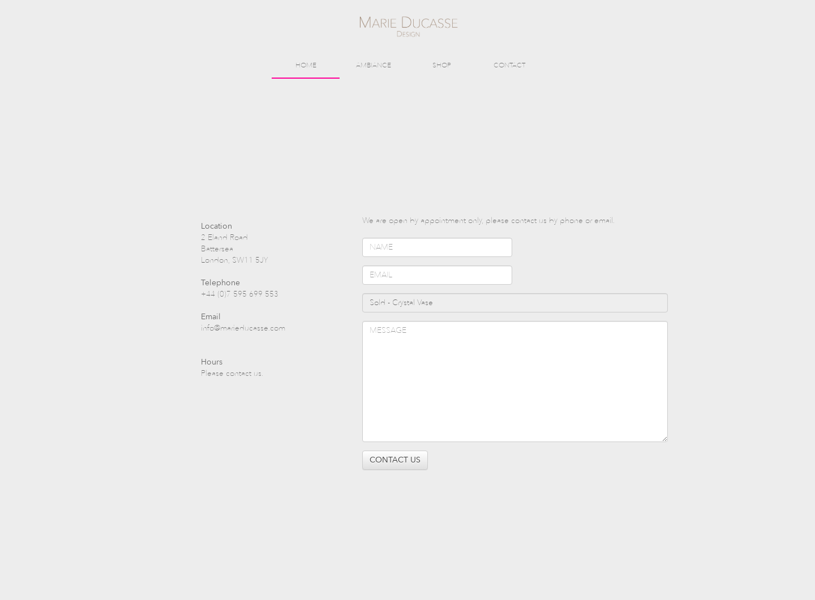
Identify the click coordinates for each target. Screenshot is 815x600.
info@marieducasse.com (243, 328)
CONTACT (509, 65)
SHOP (441, 65)
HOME (305, 65)
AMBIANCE (373, 65)
